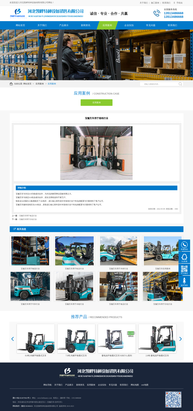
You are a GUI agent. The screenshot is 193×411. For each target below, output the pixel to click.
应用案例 (107, 25)
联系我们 (166, 3)
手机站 (178, 3)
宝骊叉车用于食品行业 (28, 216)
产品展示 (63, 25)
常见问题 (150, 25)
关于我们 (144, 3)
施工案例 (155, 3)
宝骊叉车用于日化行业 (28, 219)
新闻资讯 (85, 25)
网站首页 (20, 25)
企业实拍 (129, 25)
